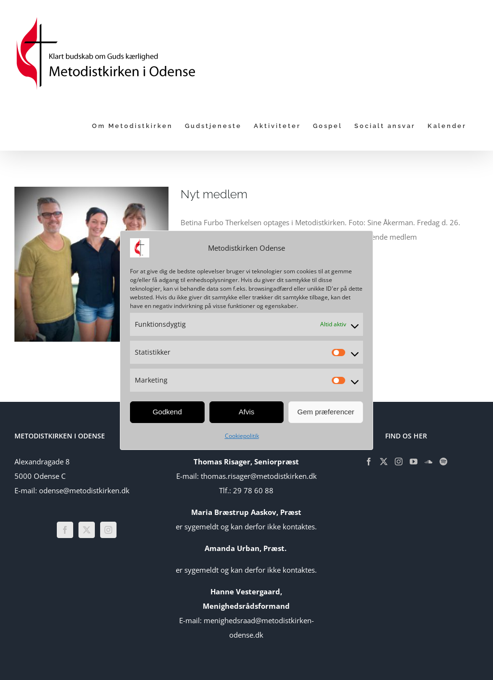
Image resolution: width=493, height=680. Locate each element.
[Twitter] (86, 530)
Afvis (247, 412)
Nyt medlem (214, 194)
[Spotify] (443, 461)
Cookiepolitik (242, 436)
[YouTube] (413, 461)
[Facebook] (65, 530)
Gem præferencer (325, 412)
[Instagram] (108, 530)
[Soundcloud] (428, 461)
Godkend (167, 412)
